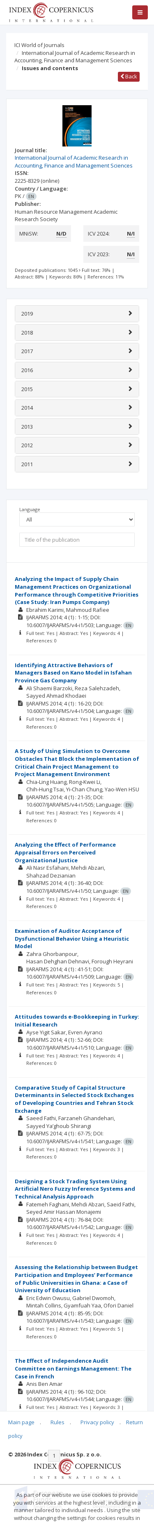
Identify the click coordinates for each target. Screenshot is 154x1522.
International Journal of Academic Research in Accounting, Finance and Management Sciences (74, 56)
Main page (21, 1422)
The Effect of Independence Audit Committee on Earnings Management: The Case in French (73, 1368)
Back (128, 76)
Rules (57, 1422)
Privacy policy (97, 1422)
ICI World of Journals (39, 45)
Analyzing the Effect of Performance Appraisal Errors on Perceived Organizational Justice (65, 852)
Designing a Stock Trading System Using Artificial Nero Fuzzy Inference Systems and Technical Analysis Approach (75, 1188)
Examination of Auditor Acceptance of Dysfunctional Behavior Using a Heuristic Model (72, 938)
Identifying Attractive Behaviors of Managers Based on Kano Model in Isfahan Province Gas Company (73, 672)
